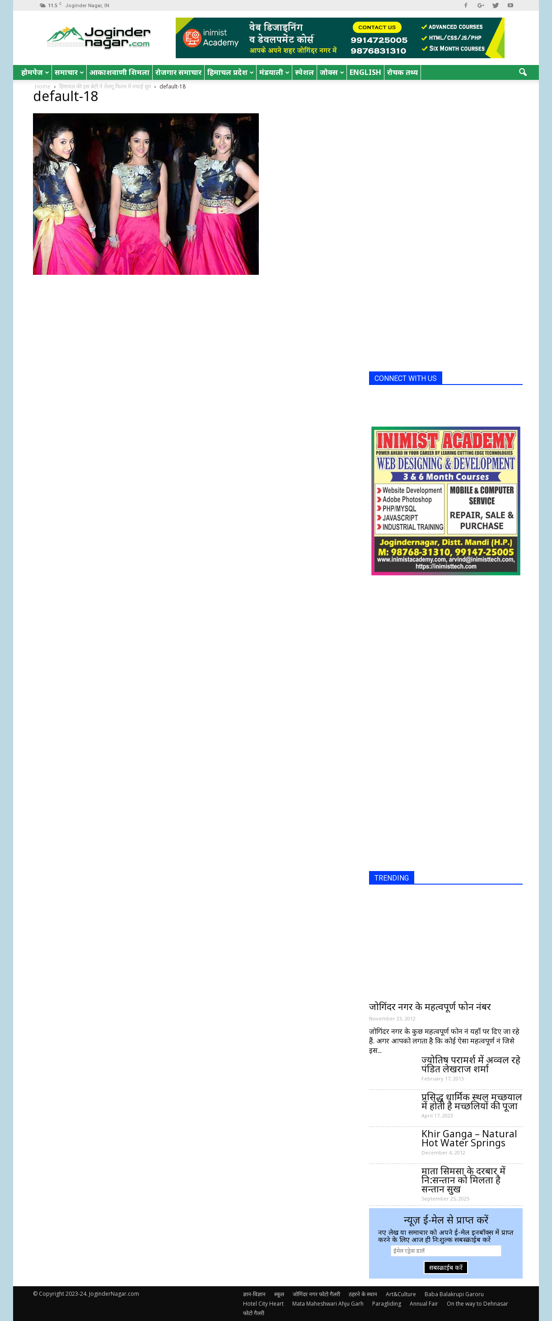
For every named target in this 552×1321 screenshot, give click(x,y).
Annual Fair (424, 1303)
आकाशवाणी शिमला (119, 72)
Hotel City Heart (263, 1303)
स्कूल (279, 1294)
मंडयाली (274, 72)
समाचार (69, 72)
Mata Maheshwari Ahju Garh (328, 1303)
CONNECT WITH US (405, 378)
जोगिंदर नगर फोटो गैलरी (316, 1294)
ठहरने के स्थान (363, 1294)
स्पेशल (304, 72)
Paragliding (386, 1303)
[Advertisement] (437, 229)
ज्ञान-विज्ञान (254, 1294)
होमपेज (35, 72)
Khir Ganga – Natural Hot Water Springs (469, 1138)
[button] (522, 72)
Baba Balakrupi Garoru (454, 1294)
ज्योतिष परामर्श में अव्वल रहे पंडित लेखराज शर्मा (470, 1064)
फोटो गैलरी (253, 1313)
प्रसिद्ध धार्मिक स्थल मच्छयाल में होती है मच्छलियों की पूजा (471, 1101)
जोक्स (332, 72)
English (365, 72)
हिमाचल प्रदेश (230, 72)
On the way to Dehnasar (477, 1303)
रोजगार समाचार (178, 72)
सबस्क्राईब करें (446, 1267)
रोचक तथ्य (402, 72)
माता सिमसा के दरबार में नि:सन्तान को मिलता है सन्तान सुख (463, 1179)
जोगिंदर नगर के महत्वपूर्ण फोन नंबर (430, 1006)
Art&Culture (401, 1294)
